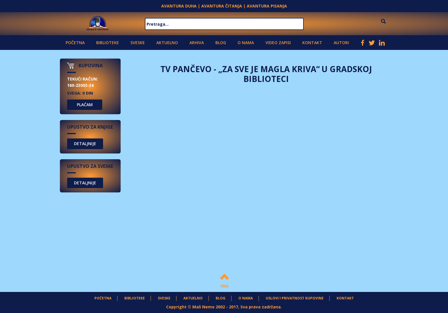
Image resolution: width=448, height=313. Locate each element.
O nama (246, 42)
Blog (220, 42)
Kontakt (312, 42)
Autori (341, 42)
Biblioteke (107, 42)
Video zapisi (278, 42)
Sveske (137, 42)
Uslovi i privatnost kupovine (295, 298)
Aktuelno (167, 42)
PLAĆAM (85, 104)
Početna (75, 42)
